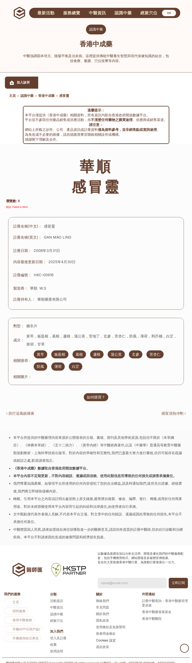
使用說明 (56, 646)
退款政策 (102, 641)
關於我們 (102, 608)
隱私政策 (102, 615)
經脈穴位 (56, 615)
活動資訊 (56, 595)
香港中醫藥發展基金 (156, 606)
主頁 (12, 96)
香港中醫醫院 (152, 613)
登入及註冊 (58, 632)
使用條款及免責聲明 (110, 621)
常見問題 (102, 602)
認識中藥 (26, 96)
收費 (53, 639)
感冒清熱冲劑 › (173, 410)
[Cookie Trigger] (106, 634)
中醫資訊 (56, 602)
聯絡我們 (102, 595)
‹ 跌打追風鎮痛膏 (20, 410)
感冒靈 (64, 96)
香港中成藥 (46, 96)
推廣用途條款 (106, 628)
